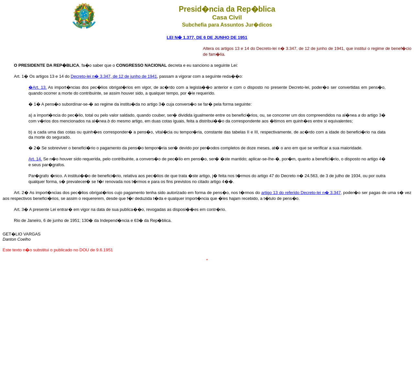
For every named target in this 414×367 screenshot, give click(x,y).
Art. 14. (35, 158)
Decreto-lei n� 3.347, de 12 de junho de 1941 (114, 76)
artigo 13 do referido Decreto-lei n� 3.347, (301, 192)
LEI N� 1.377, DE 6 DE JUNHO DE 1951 (207, 37)
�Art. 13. (37, 87)
